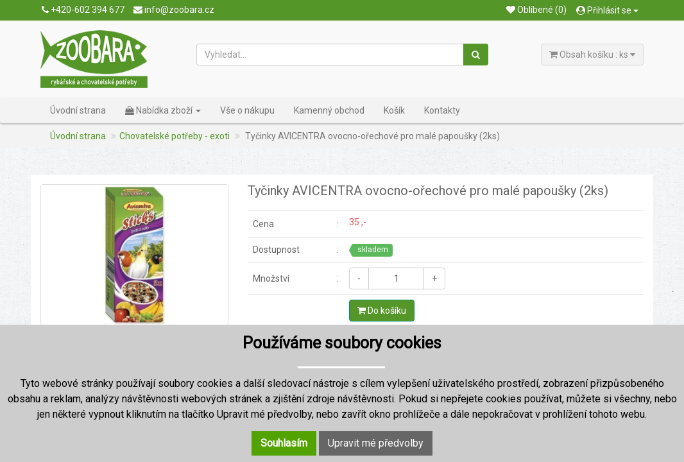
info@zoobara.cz (173, 9)
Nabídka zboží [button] (163, 110)
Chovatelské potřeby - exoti (174, 136)
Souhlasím (284, 443)
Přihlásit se (607, 10)
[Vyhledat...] (330, 54)
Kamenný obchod (329, 110)
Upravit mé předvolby (375, 443)
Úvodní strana (78, 110)
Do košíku (381, 310)
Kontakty (442, 110)
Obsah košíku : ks (592, 54)
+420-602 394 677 (83, 9)
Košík (394, 110)
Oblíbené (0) (536, 9)
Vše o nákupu (247, 110)
